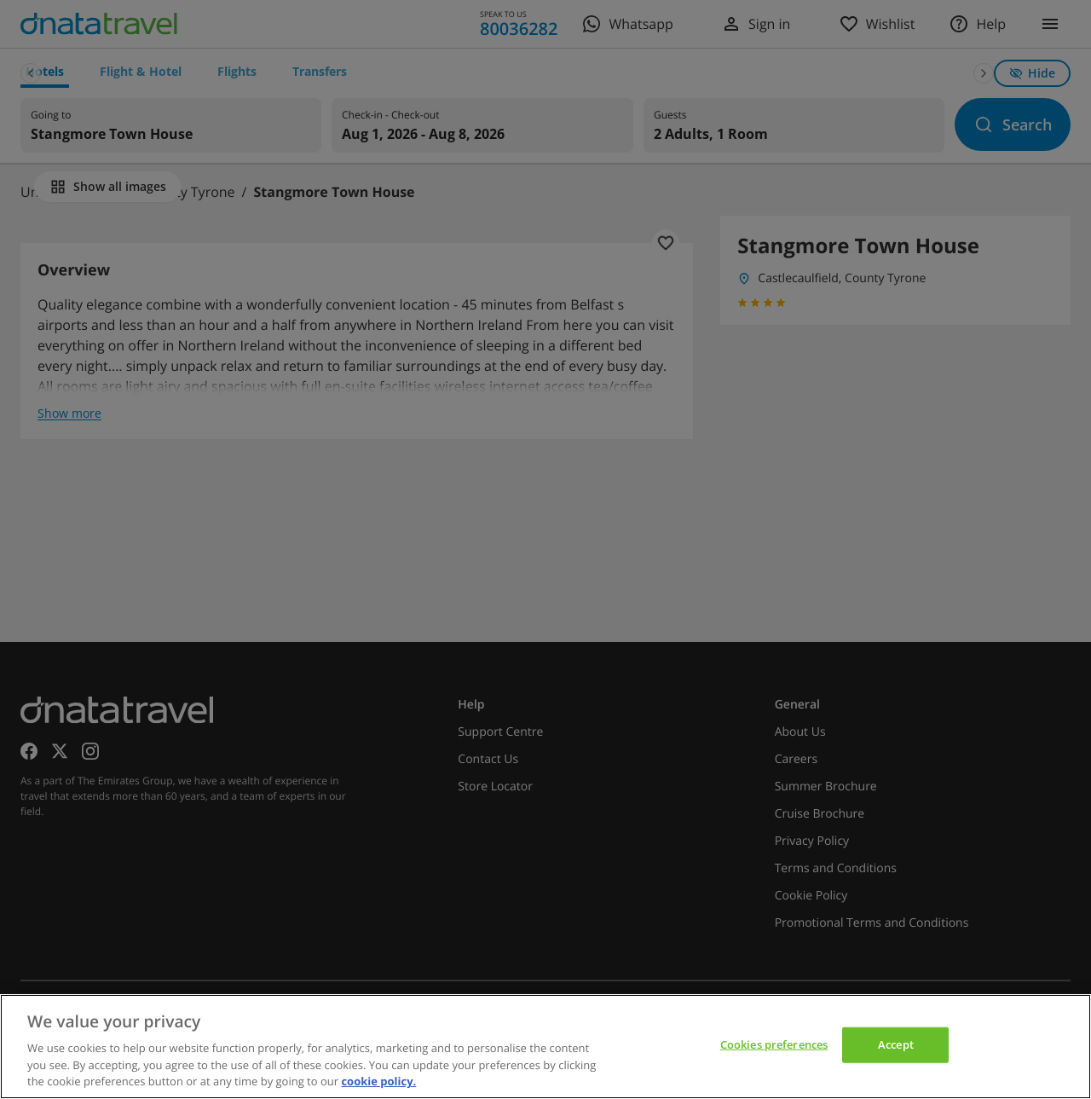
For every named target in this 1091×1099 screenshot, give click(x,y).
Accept (896, 1044)
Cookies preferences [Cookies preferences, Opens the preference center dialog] (774, 1044)
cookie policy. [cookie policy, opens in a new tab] (378, 1081)
